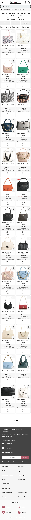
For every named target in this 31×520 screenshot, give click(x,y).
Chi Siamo (4, 471)
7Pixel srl (13, 518)
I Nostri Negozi (21, 475)
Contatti (4, 479)
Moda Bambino (7, 452)
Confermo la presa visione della (13, 461)
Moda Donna (7, 443)
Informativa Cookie (23, 492)
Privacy (4, 496)
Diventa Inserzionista (7, 475)
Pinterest (24, 512)
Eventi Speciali (21, 479)
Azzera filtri (26, 27)
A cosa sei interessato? (8, 440)
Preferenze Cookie (22, 496)
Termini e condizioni (7, 492)
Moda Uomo (7, 448)
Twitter (23, 507)
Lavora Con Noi (6, 483)
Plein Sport (17, 27)
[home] (1, 9)
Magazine (20, 471)
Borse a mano (6, 27)
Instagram (8, 507)
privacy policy (21, 461)
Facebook (8, 512)
